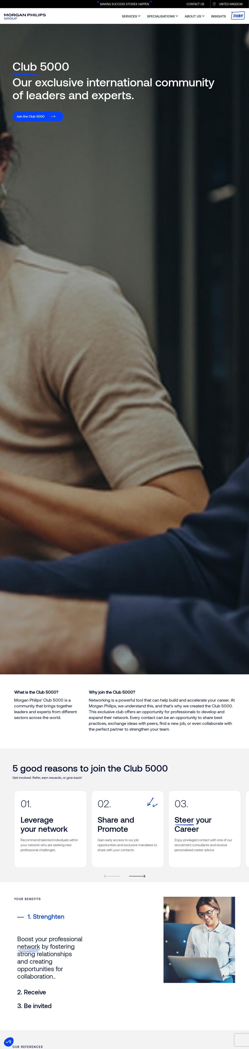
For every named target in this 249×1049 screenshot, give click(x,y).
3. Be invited (34, 943)
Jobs (238, 15)
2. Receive (31, 930)
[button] (9, 1042)
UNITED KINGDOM (231, 4)
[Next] (135, 880)
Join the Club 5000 (31, 116)
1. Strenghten (40, 916)
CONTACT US (195, 4)
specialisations (161, 16)
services (129, 16)
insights (218, 16)
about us (193, 16)
